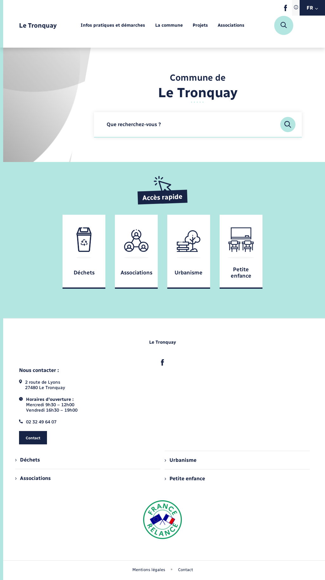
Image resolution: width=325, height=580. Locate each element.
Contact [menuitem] (185, 569)
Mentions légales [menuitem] (148, 569)
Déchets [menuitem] (27, 460)
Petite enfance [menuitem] (185, 478)
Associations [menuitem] (33, 478)
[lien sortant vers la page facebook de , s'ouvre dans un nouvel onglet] (285, 9)
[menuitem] (113, 26)
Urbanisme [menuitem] (180, 460)
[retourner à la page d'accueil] (38, 26)
